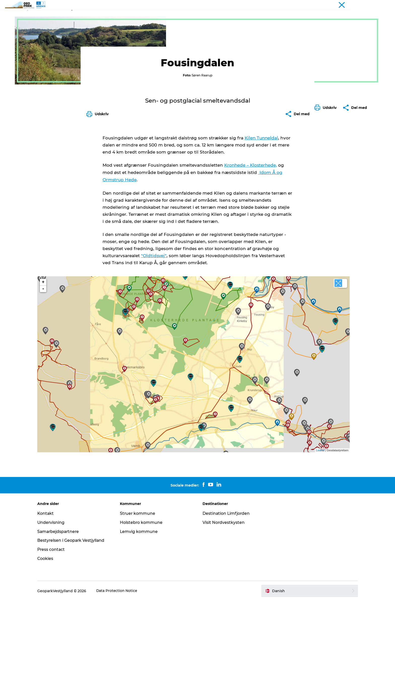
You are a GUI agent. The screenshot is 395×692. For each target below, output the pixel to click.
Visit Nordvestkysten (224, 613)
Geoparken (166, 16)
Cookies (49, 649)
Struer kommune (140, 604)
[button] (326, 228)
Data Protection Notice (121, 682)
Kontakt (231, 16)
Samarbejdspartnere (63, 622)
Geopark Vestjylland (360, 5)
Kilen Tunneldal (262, 234)
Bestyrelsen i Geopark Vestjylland (75, 631)
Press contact (55, 640)
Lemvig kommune (141, 622)
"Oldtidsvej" (154, 351)
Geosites (47, 32)
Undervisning (55, 613)
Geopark (28, 32)
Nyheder (192, 16)
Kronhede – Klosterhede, (251, 261)
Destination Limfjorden (227, 604)
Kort (212, 16)
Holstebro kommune (143, 613)
